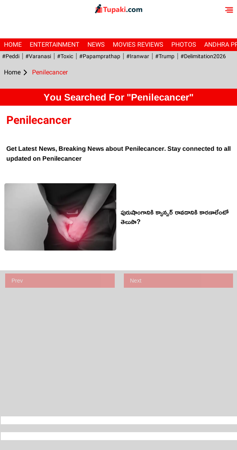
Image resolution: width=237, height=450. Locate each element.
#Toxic (65, 56)
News (96, 44)
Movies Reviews (138, 44)
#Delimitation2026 (203, 56)
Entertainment (55, 44)
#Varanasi (38, 56)
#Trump (164, 56)
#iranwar (137, 56)
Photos (183, 44)
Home (13, 44)
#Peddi (10, 56)
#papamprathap (99, 56)
